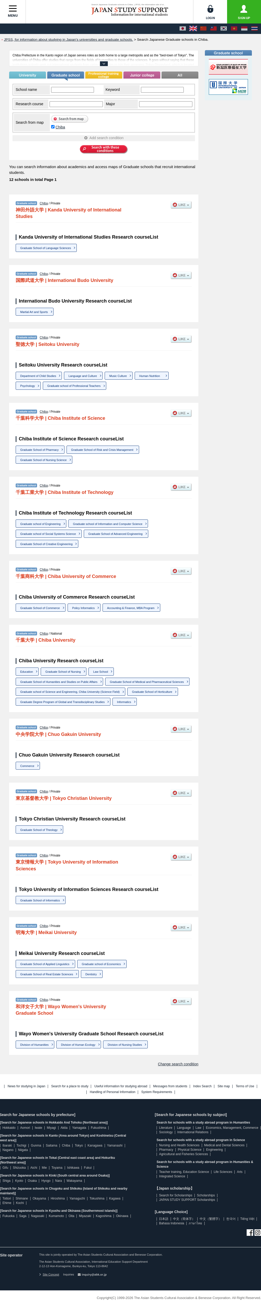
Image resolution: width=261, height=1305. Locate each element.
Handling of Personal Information (112, 1092)
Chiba (60, 127)
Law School (100, 671)
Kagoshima (103, 1216)
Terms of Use (245, 1086)
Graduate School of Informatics (40, 900)
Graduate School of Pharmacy (39, 449)
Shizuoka (19, 1168)
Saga (22, 1216)
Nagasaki (37, 1216)
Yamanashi (114, 1145)
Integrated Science (172, 1176)
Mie (44, 1168)
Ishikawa (73, 1168)
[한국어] (224, 29)
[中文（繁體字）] (213, 29)
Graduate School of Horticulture (152, 691)
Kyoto (19, 1181)
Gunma (36, 1145)
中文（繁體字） (211, 1219)
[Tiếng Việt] (234, 29)
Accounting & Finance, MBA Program (131, 608)
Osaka (32, 1181)
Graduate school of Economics (101, 964)
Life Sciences (223, 1172)
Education (26, 671)
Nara (58, 1181)
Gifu (5, 1168)
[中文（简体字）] (203, 29)
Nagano (7, 1150)
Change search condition (178, 1064)
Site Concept (49, 1274)
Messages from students (170, 1086)
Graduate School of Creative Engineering (46, 544)
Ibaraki (7, 1145)
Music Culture (118, 375)
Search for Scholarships (175, 1195)
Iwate (38, 1128)
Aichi (33, 1168)
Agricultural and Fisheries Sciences (183, 1154)
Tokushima (97, 1198)
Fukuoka (8, 1216)
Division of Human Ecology (78, 1044)
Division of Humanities (34, 1044)
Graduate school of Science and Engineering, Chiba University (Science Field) (70, 691)
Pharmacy (166, 1150)
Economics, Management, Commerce (232, 1128)
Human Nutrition (151, 375)
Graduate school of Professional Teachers (73, 385)
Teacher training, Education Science (184, 1172)
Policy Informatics (83, 608)
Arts (239, 1172)
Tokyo (79, 1145)
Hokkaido (8, 1128)
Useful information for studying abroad (120, 1086)
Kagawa (114, 1198)
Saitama (51, 1145)
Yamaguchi (77, 1198)
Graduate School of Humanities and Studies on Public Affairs (59, 681)
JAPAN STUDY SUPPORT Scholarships (187, 1200)
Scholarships (206, 1195)
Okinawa (122, 1216)
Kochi (20, 1203)
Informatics (124, 702)
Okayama (39, 1198)
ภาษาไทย (195, 1223)
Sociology (166, 1132)
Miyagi (51, 1128)
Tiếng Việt (247, 1219)
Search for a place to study (69, 1086)
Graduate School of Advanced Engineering (115, 533)
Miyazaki (85, 1216)
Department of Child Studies (38, 375)
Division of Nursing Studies (125, 1044)
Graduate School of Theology (39, 829)
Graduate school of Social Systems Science (48, 533)
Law (198, 1128)
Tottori (6, 1198)
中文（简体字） (184, 1219)
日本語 (163, 1219)
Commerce (27, 765)
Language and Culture (82, 375)
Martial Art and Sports (34, 312)
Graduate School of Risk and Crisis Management (102, 449)
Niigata (23, 1150)
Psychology (27, 385)
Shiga (6, 1181)
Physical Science (189, 1150)
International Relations (192, 1132)
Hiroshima (58, 1198)
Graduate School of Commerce (40, 608)
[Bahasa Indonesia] (244, 29)
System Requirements (156, 1092)
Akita (64, 1128)
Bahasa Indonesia (171, 1223)
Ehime (6, 1203)
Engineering (214, 1150)
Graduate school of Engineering (40, 523)
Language (184, 1128)
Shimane (22, 1198)
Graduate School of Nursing (63, 671)
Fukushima (98, 1128)
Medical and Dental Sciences (224, 1145)
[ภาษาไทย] (254, 29)
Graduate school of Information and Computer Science (108, 523)
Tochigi (21, 1145)
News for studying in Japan (26, 1086)
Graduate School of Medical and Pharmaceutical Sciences (147, 681)
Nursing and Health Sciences (179, 1145)
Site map (223, 1086)
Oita (71, 1216)
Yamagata (79, 1128)
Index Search (202, 1086)
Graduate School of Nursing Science (43, 460)
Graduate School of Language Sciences (45, 248)
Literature (165, 1128)
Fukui (88, 1168)
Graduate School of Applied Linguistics (44, 964)
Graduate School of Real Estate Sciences (46, 974)
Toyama (56, 1168)
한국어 (231, 1219)
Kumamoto (56, 1216)
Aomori (25, 1128)
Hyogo (46, 1181)
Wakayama (74, 1181)
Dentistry (91, 974)
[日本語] (183, 29)
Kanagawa (95, 1145)
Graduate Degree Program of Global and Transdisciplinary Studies (62, 702)
